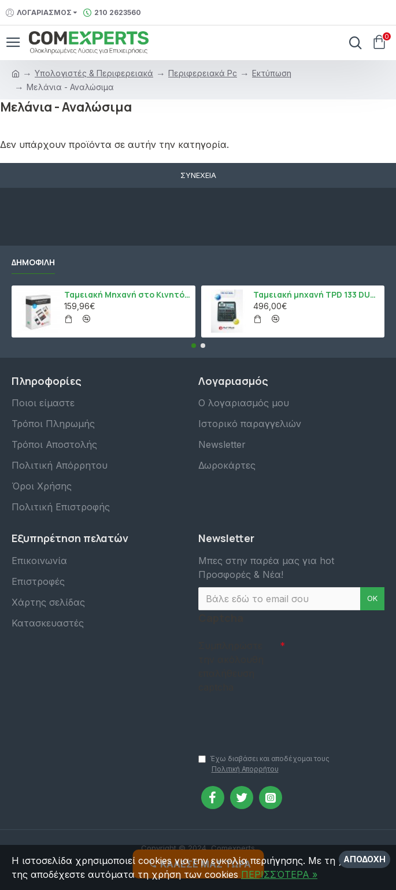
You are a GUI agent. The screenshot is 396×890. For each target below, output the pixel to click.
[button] (193, 345)
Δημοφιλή (33, 262)
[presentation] (279, 718)
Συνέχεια (198, 175)
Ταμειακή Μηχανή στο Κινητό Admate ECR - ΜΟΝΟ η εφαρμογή (127, 295)
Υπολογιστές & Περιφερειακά (94, 73)
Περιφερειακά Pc (202, 73)
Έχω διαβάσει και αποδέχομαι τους (264, 764)
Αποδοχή (364, 859)
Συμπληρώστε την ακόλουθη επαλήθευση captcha (231, 666)
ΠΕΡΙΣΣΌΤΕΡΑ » (279, 874)
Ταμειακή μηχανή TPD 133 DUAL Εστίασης (316, 295)
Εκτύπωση (271, 73)
